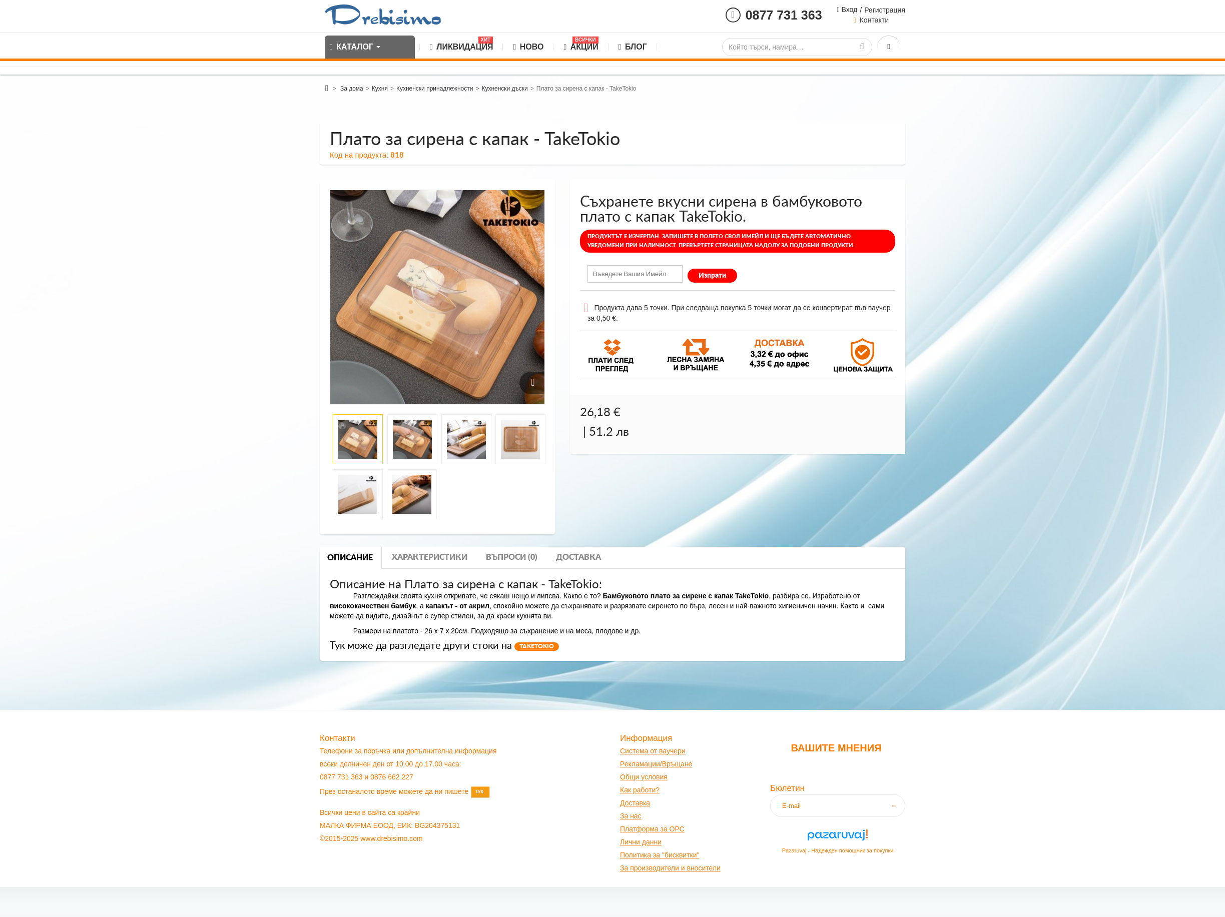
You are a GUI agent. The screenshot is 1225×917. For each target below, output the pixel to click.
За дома (351, 88)
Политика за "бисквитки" (659, 855)
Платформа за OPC (652, 829)
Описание (350, 558)
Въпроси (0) (511, 557)
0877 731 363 (784, 15)
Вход (849, 10)
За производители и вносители (670, 868)
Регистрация (884, 10)
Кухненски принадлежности (434, 88)
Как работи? (640, 790)
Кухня (380, 88)
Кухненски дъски (504, 88)
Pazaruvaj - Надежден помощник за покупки (838, 850)
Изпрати (712, 275)
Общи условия (644, 777)
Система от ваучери (653, 751)
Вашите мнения (836, 747)
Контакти (874, 20)
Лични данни (641, 842)
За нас (631, 816)
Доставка (578, 557)
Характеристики (429, 557)
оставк (636, 803)
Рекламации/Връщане (656, 764)
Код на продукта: (359, 155)
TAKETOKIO (536, 646)
